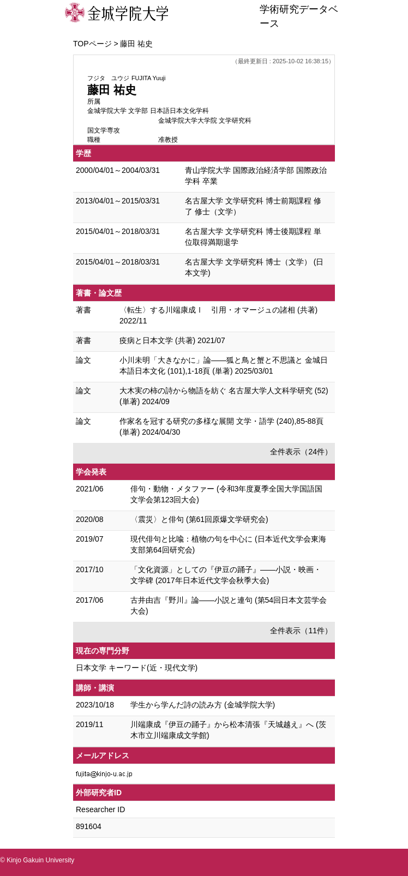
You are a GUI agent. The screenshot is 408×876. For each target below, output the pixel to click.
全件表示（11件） (301, 630)
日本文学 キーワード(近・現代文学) (136, 667)
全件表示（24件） (301, 451)
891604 (88, 826)
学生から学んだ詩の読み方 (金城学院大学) (202, 704)
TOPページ (92, 43)
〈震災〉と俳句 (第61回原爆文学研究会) (199, 519)
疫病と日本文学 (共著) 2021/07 (172, 340)
